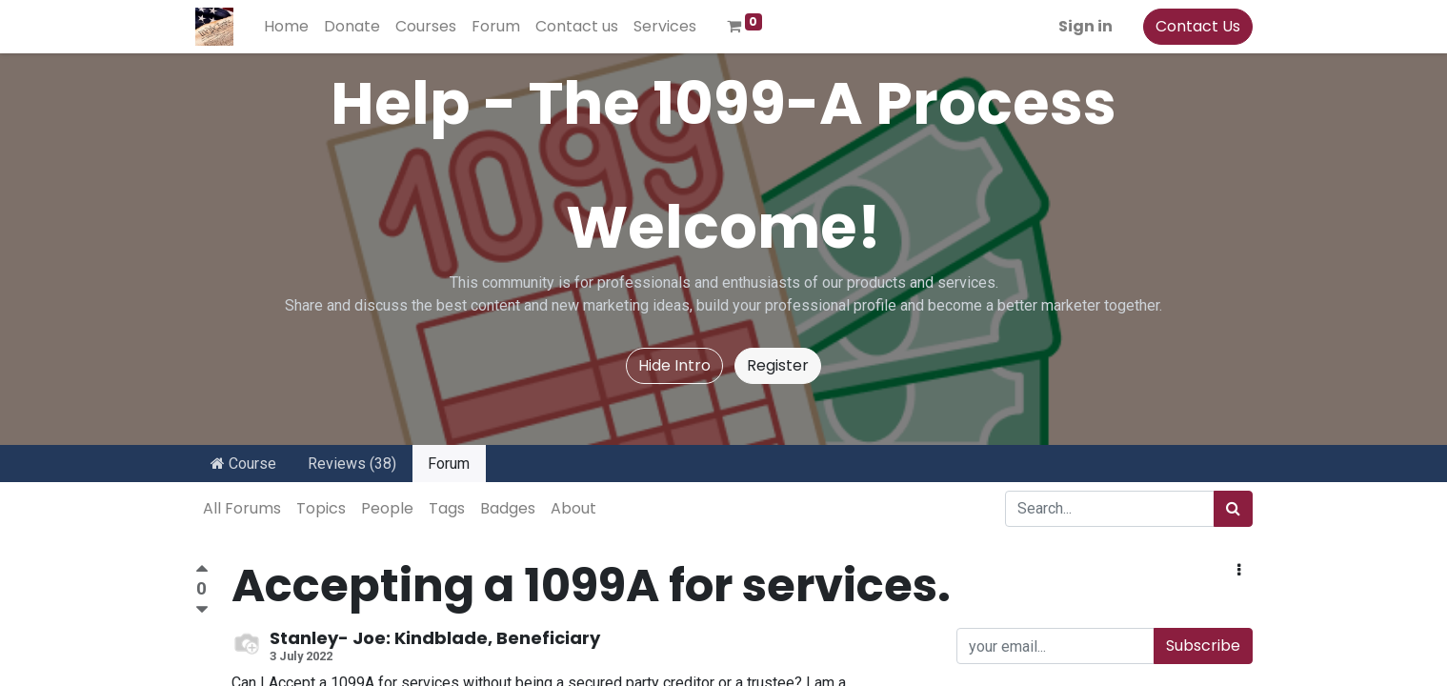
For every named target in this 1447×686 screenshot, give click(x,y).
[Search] (1233, 509)
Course (243, 463)
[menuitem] (286, 27)
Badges (507, 508)
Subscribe (1203, 645)
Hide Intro (674, 365)
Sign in (1085, 26)
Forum (449, 463)
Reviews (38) (352, 463)
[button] (1239, 570)
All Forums (242, 508)
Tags (447, 508)
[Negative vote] (202, 610)
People (387, 508)
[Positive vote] (202, 571)
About (573, 508)
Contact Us (1198, 26)
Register (778, 365)
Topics (321, 508)
